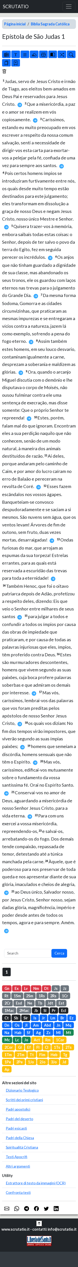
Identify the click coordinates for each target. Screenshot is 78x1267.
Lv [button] (26, 988)
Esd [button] (19, 1003)
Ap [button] (7, 1069)
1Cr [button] (65, 996)
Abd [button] (47, 1025)
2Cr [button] (7, 1003)
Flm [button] (42, 1054)
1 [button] (7, 971)
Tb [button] (40, 1003)
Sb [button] (16, 1018)
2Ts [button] (68, 1047)
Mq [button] (68, 1025)
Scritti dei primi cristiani (24, 1099)
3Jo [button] (54, 1062)
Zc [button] (48, 1032)
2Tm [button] (20, 1054)
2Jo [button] (42, 1062)
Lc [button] (17, 1040)
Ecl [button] (63, 1010)
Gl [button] (20, 1047)
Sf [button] (28, 1032)
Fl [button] (38, 1047)
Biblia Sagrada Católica (50, 24)
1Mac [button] (9, 1010)
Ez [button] (71, 1018)
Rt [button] (6, 996)
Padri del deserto (19, 1118)
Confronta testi (18, 1192)
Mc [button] (7, 1040)
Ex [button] (17, 988)
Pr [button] (54, 1010)
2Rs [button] (53, 996)
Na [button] (7, 1032)
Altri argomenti (18, 1166)
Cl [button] (46, 1047)
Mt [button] (68, 1032)
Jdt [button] (50, 1003)
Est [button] (61, 1003)
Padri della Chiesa (20, 1137)
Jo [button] (26, 1040)
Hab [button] (18, 1032)
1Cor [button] (60, 1040)
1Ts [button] (57, 1047)
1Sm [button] (17, 996)
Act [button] (37, 1040)
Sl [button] (45, 1010)
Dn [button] (7, 1025)
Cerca (59, 953)
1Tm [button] (8, 1054)
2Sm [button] (29, 996)
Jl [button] (26, 1025)
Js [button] (56, 988)
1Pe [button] (8, 1062)
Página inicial (15, 24)
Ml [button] (58, 1032)
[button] (39, 1223)
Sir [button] (25, 1018)
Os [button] (17, 1025)
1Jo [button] (31, 1062)
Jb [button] (36, 1010)
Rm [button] (47, 1040)
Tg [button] (65, 1054)
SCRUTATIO (16, 6)
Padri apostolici (18, 1109)
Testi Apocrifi (16, 1156)
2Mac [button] (24, 1010)
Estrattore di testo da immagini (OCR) (36, 1183)
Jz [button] (64, 988)
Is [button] (34, 1018)
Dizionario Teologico (22, 1090)
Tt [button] (32, 1054)
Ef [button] (29, 1047)
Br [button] (62, 1018)
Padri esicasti (16, 1128)
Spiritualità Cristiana (22, 1147)
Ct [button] (7, 1018)
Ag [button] (38, 1032)
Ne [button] (29, 1003)
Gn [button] (7, 988)
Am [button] (36, 1025)
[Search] (27, 953)
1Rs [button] (42, 996)
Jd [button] (64, 1062)
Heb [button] (54, 1054)
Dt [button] (46, 988)
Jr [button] (43, 1018)
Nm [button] (36, 988)
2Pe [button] (19, 1062)
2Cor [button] (9, 1047)
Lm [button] (52, 1018)
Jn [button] (58, 1025)
